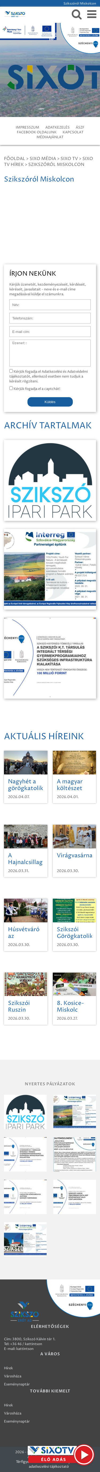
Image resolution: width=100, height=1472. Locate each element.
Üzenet (16, 342)
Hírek (8, 1368)
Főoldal (14, 159)
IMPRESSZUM (27, 127)
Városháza (12, 1376)
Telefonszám (20, 315)
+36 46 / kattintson (26, 1344)
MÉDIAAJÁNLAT (50, 137)
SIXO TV (69, 159)
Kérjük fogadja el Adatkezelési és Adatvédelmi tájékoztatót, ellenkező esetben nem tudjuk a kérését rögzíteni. (48, 376)
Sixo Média (43, 159)
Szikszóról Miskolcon (56, 165)
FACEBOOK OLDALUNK (37, 132)
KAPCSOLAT (73, 132)
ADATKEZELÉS (57, 127)
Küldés (50, 402)
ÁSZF (80, 127)
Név (13, 302)
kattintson (25, 1348)
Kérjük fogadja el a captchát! (34, 388)
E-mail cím (18, 328)
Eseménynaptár (17, 1384)
